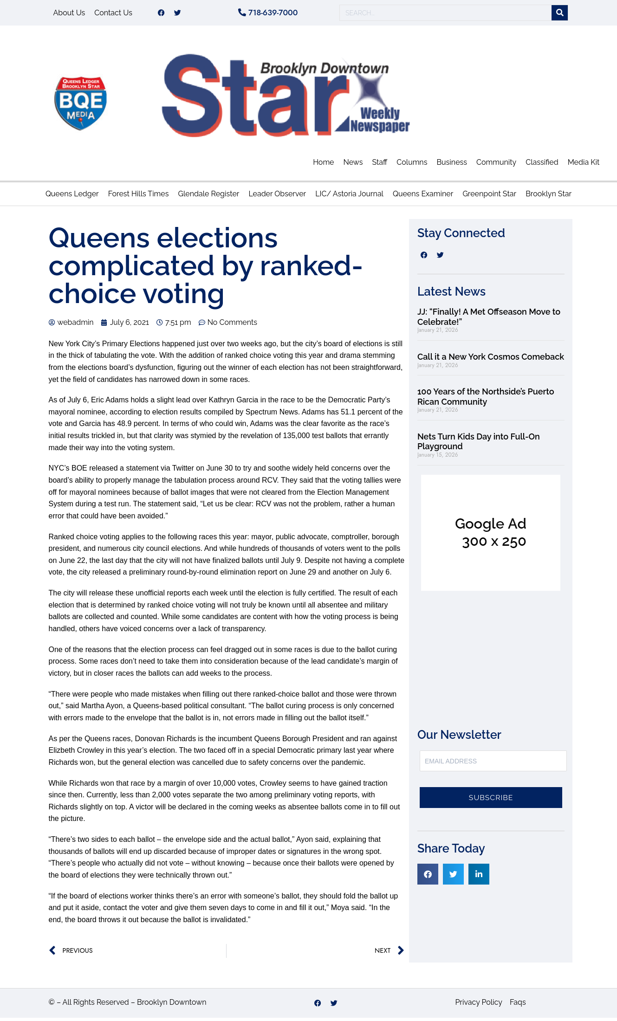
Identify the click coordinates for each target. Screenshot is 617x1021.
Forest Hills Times (138, 197)
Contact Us (113, 14)
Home (323, 165)
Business (451, 165)
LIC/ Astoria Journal (349, 197)
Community (496, 165)
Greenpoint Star (489, 197)
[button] (427, 877)
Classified (542, 165)
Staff (379, 165)
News (353, 165)
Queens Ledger (72, 197)
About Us (69, 14)
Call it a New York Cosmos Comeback (490, 360)
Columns (411, 165)
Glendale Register (208, 197)
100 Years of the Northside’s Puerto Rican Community (485, 400)
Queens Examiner (423, 197)
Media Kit (584, 165)
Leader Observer (277, 197)
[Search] (560, 14)
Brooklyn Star (549, 197)
